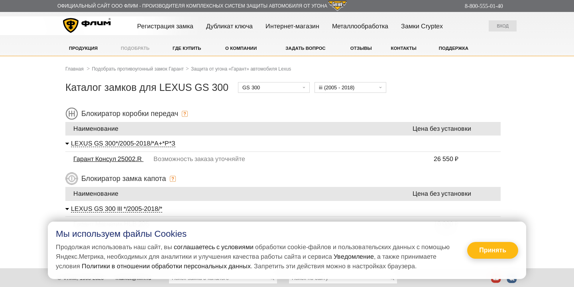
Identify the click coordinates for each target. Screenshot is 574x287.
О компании (241, 48)
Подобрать (135, 48)
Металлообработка (360, 26)
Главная (74, 69)
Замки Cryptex (422, 26)
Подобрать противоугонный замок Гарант (138, 69)
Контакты (403, 48)
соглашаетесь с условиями (214, 247)
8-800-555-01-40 (484, 6)
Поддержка (453, 48)
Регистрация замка (165, 26)
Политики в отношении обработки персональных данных (166, 266)
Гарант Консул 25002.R (108, 158)
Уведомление (354, 256)
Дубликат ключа (229, 26)
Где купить (187, 48)
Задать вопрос (305, 48)
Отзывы (361, 48)
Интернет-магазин (292, 26)
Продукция (83, 48)
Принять (492, 250)
